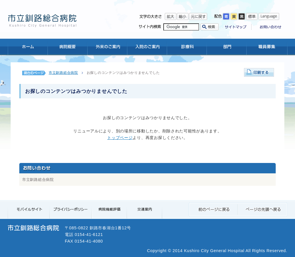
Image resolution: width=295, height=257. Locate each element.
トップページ (120, 137)
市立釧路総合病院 (63, 72)
